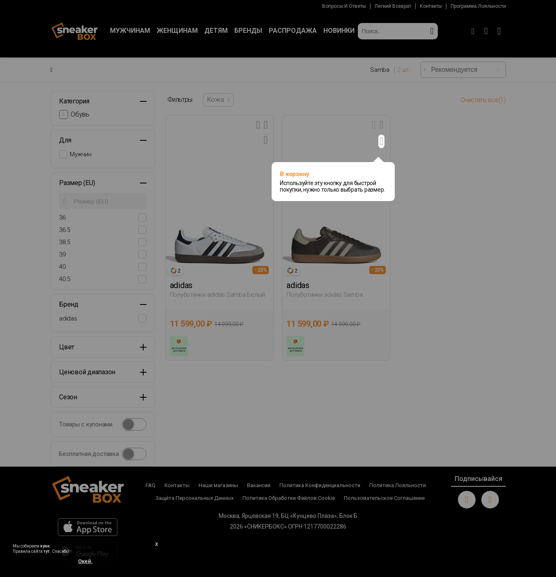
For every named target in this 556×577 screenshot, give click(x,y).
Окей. (85, 561)
